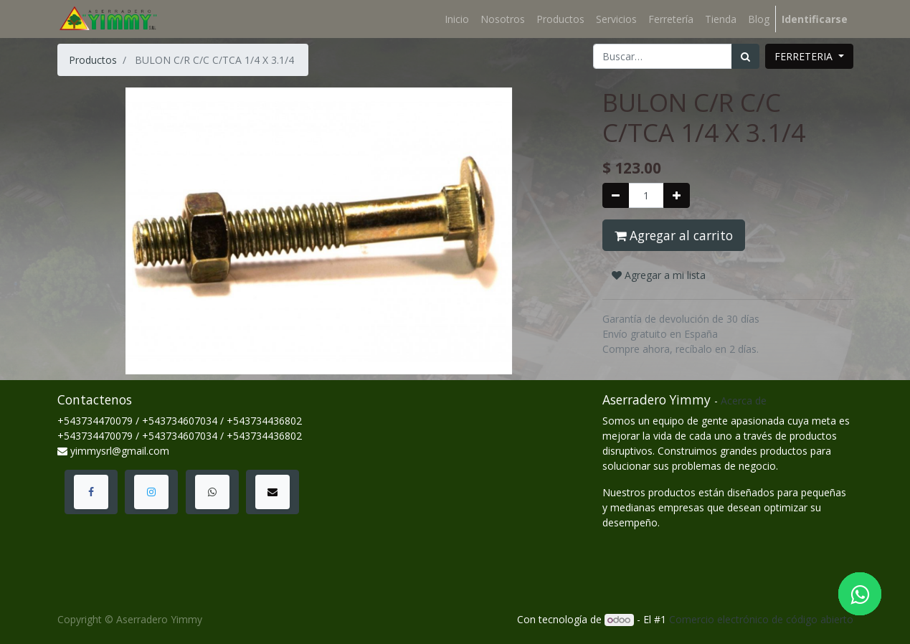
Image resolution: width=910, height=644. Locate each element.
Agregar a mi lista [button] (659, 275)
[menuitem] (457, 19)
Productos (93, 60)
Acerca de (744, 400)
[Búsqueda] (745, 56)
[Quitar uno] (615, 195)
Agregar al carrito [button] (674, 235)
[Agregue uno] (676, 195)
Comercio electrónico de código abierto (761, 619)
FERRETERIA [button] (804, 56)
